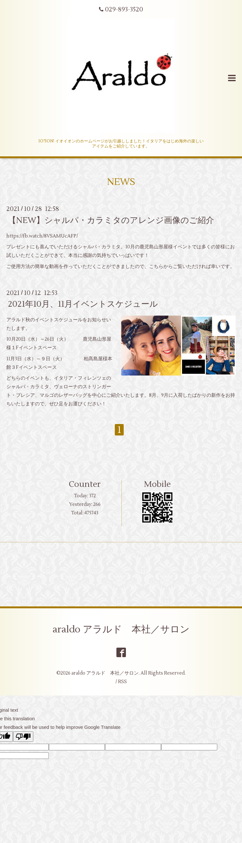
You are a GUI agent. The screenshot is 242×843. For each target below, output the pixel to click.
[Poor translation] (23, 736)
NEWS (121, 182)
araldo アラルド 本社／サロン (121, 629)
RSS (122, 682)
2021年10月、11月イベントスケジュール (83, 304)
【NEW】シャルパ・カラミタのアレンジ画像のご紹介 (111, 220)
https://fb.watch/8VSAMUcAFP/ (42, 236)
